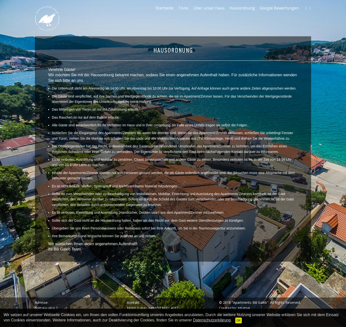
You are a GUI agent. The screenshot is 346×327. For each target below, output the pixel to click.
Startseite (164, 8)
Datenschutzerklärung (212, 320)
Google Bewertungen (279, 8)
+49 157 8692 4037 (163, 308)
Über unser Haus (209, 8)
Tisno (183, 8)
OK (238, 320)
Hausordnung (242, 8)
